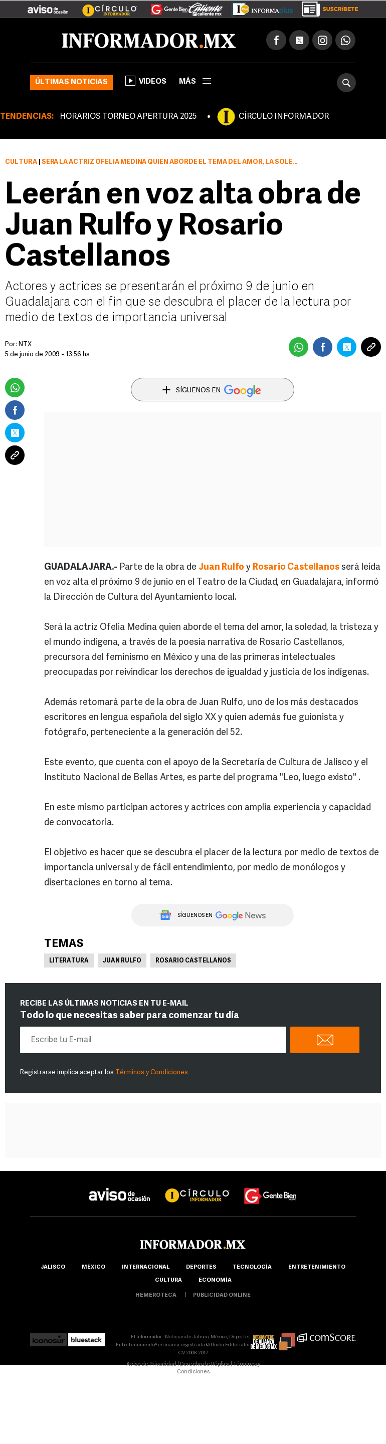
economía (215, 1280)
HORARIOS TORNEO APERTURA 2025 (128, 117)
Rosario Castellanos (296, 567)
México (93, 1267)
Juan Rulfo (221, 567)
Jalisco (53, 1267)
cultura (168, 1280)
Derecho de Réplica (205, 1364)
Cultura (21, 162)
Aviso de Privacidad (151, 1364)
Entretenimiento (316, 1267)
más (195, 82)
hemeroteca (155, 1295)
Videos (145, 81)
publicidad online (222, 1295)
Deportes (201, 1267)
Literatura (69, 961)
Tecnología (252, 1267)
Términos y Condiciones (151, 1072)
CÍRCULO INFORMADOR (284, 117)
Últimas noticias (71, 82)
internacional (145, 1267)
